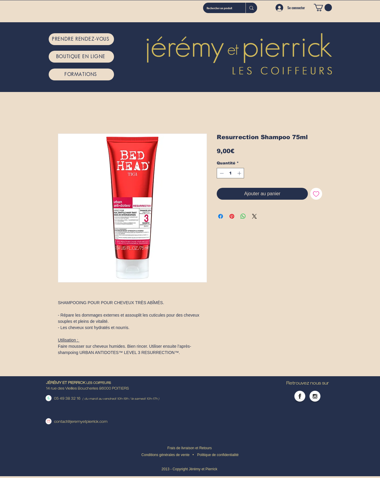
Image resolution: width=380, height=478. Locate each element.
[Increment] (239, 173)
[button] (323, 7)
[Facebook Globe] (299, 396)
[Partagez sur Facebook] (220, 216)
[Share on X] (254, 216)
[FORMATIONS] (81, 74)
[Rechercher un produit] (220, 8)
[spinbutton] (230, 173)
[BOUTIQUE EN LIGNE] (81, 57)
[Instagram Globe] (315, 396)
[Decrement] (221, 173)
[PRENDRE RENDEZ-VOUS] (81, 39)
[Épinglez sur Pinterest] (231, 216)
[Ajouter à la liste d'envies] (316, 194)
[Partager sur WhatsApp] (243, 216)
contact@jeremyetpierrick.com (80, 422)
